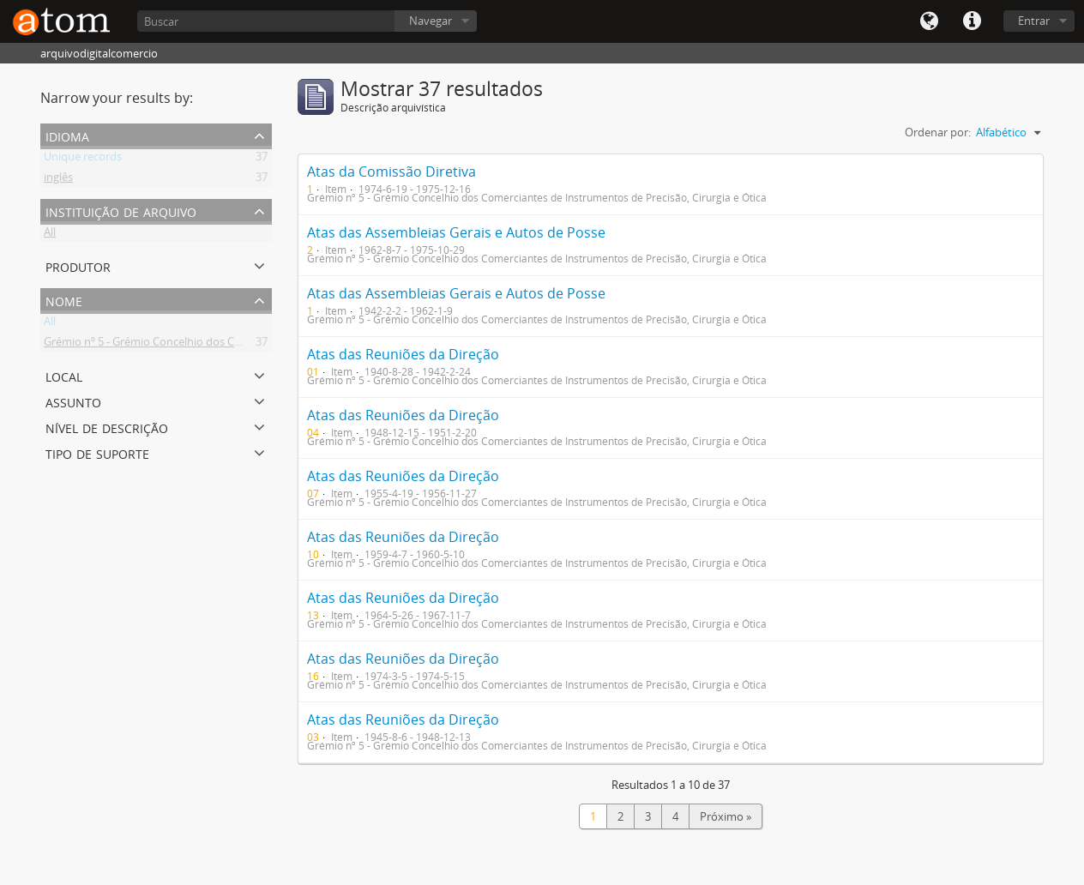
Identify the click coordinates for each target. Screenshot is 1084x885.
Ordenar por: (938, 132)
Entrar (1034, 20)
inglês (58, 180)
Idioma (928, 21)
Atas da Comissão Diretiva (391, 171)
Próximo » (725, 816)
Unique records (83, 159)
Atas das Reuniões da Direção (403, 354)
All (50, 235)
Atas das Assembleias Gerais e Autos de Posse (456, 232)
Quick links (971, 21)
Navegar (430, 20)
